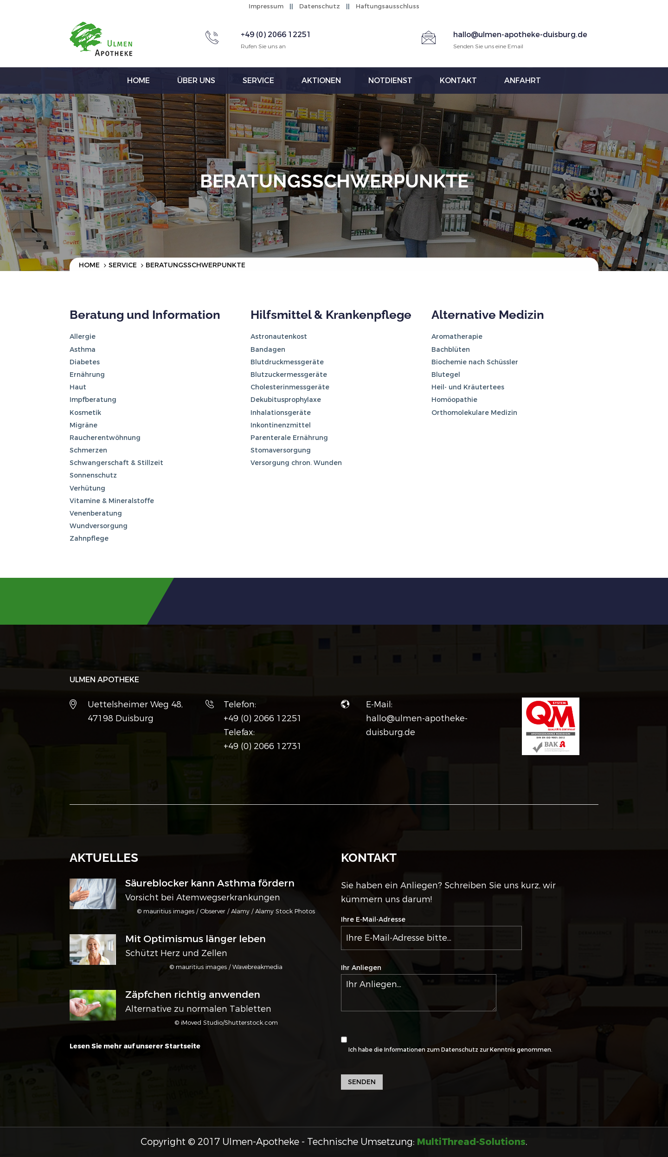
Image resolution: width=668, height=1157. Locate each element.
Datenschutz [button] (319, 6)
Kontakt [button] (458, 80)
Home (89, 265)
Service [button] (258, 80)
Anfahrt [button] (522, 80)
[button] (471, 1142)
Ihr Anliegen (418, 987)
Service (123, 265)
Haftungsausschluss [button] (387, 6)
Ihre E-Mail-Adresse (431, 932)
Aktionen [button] (321, 80)
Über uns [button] (196, 80)
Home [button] (138, 80)
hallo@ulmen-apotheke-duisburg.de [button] (520, 34)
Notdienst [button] (390, 80)
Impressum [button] (266, 6)
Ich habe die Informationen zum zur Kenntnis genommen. (446, 1040)
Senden (362, 1082)
